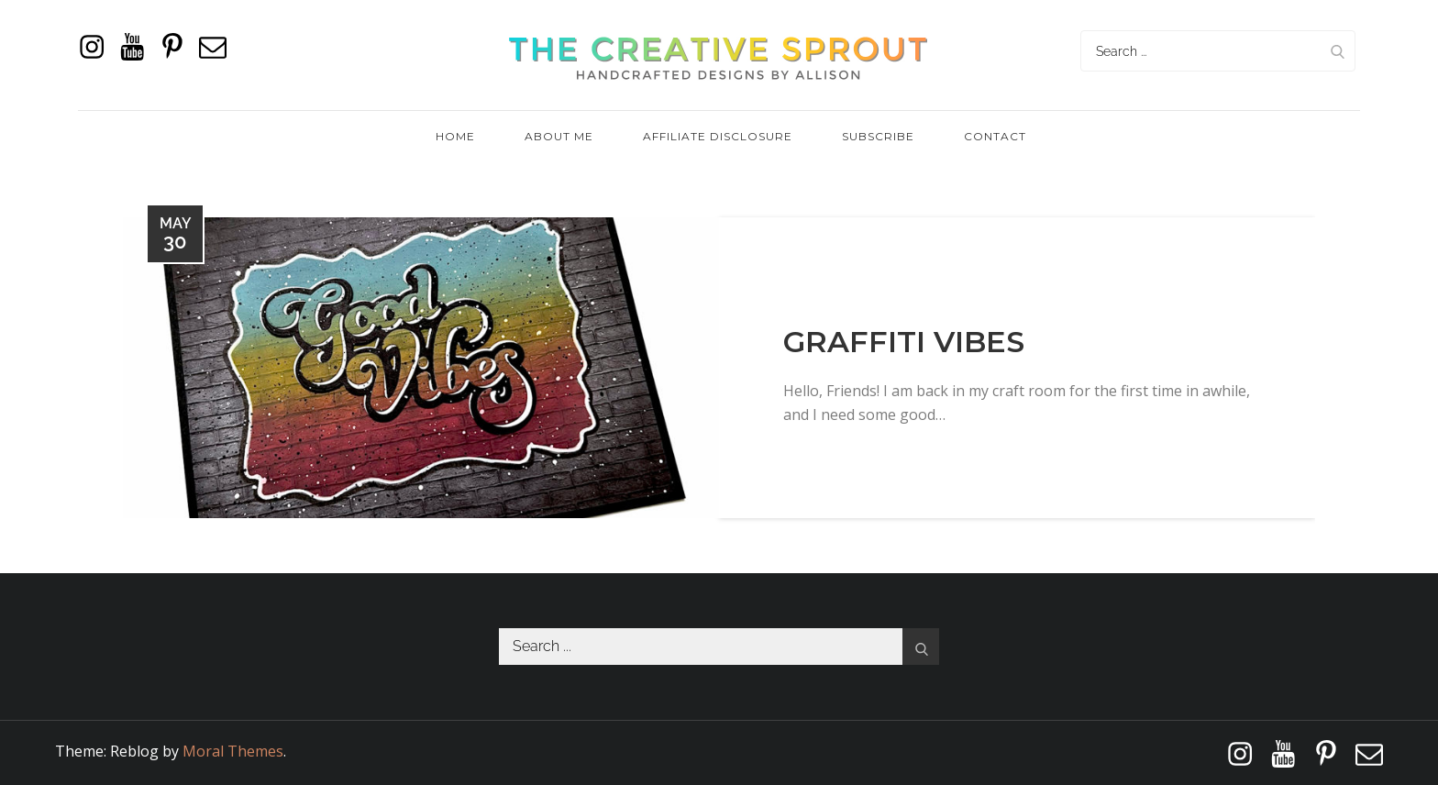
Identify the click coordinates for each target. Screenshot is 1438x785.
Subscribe (878, 136)
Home (455, 136)
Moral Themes (233, 751)
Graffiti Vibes (903, 341)
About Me (559, 136)
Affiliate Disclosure (717, 136)
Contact (995, 136)
